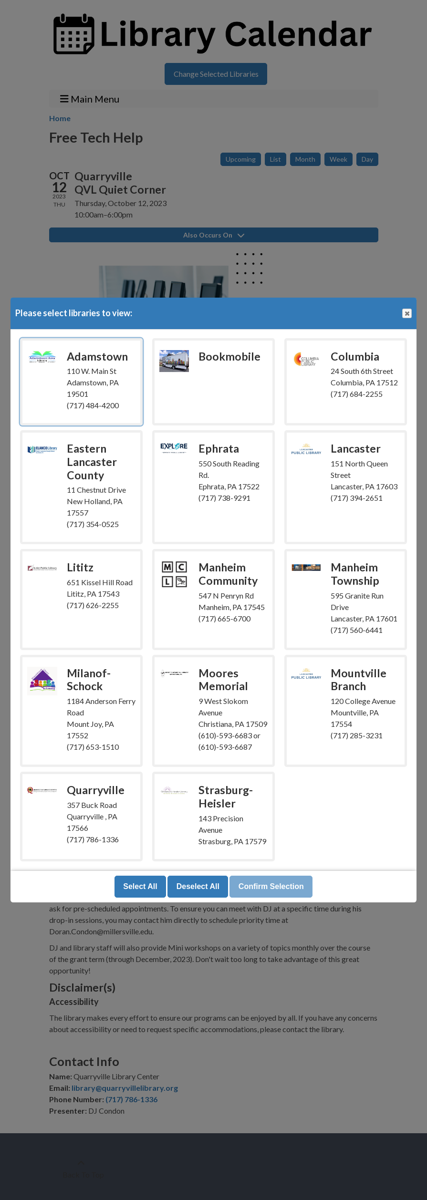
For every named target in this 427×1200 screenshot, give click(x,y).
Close (406, 314)
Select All (140, 886)
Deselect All (198, 886)
